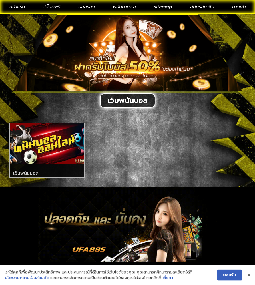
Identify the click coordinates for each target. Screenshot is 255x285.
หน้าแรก (17, 6)
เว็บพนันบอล (26, 173)
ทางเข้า (239, 6)
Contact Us (89, 268)
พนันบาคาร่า (124, 6)
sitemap (163, 6)
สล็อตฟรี (51, 6)
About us (124, 268)
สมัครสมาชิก (202, 6)
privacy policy (162, 268)
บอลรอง (86, 6)
